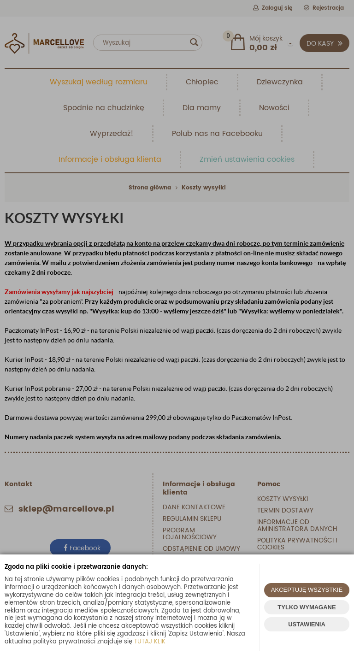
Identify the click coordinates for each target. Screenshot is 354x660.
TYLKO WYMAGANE (306, 607)
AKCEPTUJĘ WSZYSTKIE (306, 589)
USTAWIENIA (306, 624)
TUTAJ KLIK (149, 642)
